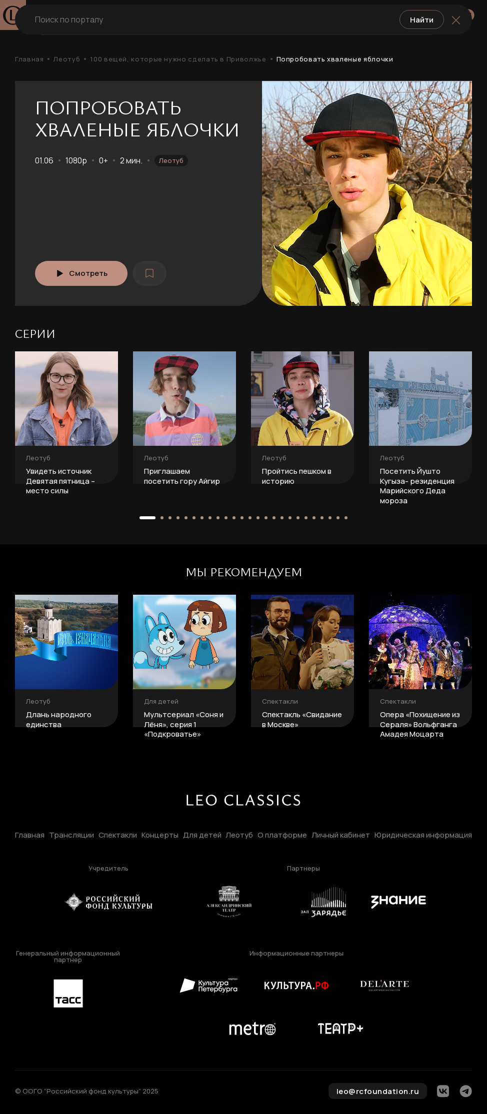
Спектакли (117, 835)
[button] (148, 517)
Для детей (202, 835)
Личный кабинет (341, 835)
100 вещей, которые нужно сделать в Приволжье (178, 59)
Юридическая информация (423, 835)
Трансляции (71, 835)
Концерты (160, 835)
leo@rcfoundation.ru (378, 1091)
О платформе (282, 835)
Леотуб (67, 59)
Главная (29, 59)
